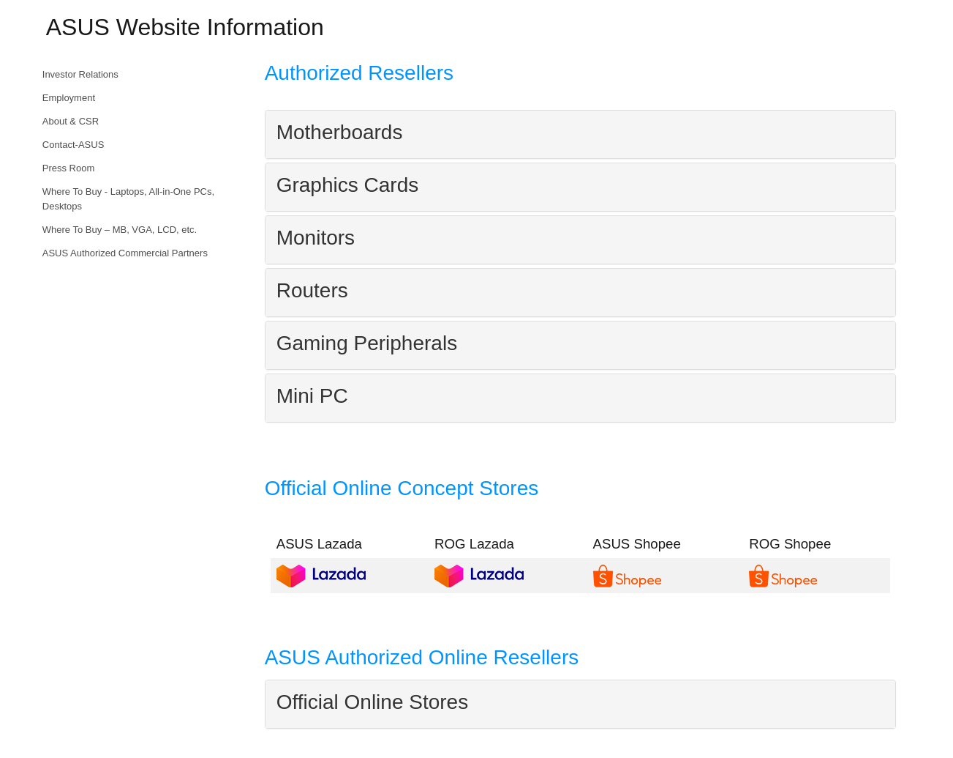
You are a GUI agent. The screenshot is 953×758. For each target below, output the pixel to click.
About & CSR (70, 121)
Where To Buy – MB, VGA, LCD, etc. (119, 229)
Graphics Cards (347, 185)
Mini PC (312, 395)
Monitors (315, 237)
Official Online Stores (372, 702)
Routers (312, 290)
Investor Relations (80, 74)
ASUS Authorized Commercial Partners (125, 253)
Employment (68, 97)
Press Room (68, 168)
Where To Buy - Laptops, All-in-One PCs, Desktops (128, 199)
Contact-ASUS (73, 144)
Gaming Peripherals (366, 343)
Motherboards (339, 132)
